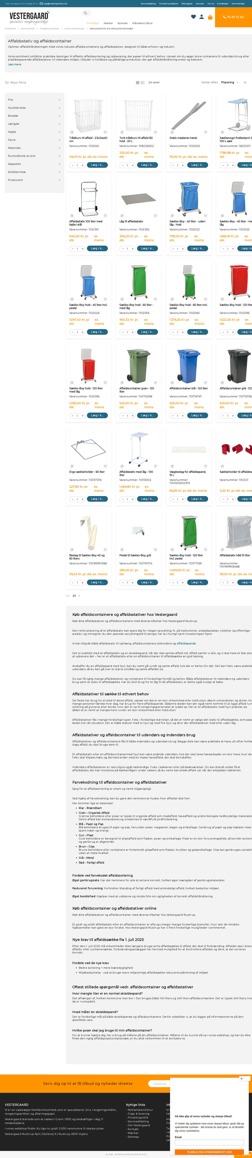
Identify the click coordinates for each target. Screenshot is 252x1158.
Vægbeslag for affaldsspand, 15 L (188, 474)
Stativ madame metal (183, 138)
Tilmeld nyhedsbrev (169, 3)
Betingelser (187, 3)
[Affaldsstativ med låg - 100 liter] (138, 450)
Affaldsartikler (74, 29)
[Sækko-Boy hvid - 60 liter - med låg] (138, 283)
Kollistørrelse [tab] (17, 172)
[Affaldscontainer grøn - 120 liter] (138, 366)
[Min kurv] (210, 17)
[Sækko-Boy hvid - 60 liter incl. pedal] (189, 283)
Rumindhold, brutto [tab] (22, 156)
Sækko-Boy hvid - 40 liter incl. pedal (88, 307)
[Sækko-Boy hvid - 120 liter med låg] (88, 366)
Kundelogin (223, 3)
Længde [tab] (13, 124)
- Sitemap (132, 1136)
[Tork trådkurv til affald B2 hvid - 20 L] (138, 116)
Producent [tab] (15, 180)
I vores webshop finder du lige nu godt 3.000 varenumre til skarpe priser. (55, 1128)
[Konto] (201, 18)
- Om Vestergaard (138, 1125)
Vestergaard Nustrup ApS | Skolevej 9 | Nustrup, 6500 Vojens (46, 1134)
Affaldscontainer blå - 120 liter (189, 389)
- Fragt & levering (138, 1113)
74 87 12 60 (235, 17)
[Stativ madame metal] (189, 116)
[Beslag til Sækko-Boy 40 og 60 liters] (88, 533)
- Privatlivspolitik (137, 1117)
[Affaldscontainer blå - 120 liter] (189, 366)
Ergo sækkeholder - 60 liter (87, 472)
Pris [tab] (10, 100)
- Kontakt (132, 1129)
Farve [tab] (12, 140)
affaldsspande (186, 644)
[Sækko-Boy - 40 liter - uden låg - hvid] (189, 199)
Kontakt (200, 3)
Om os (210, 3)
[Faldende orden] (245, 83)
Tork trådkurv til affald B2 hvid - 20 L (136, 140)
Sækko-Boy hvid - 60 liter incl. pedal (188, 307)
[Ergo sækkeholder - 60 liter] (88, 450)
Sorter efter (210, 83)
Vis (67, 596)
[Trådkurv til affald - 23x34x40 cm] (88, 116)
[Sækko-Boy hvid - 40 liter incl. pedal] (88, 283)
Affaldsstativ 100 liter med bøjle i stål (85, 224)
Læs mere (14, 65)
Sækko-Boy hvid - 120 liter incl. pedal (186, 558)
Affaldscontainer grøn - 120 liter (136, 391)
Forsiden (10, 29)
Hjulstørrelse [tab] (17, 108)
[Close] (244, 1078)
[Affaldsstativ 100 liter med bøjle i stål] (88, 199)
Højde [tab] (12, 132)
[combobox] (119, 13)
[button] (230, 83)
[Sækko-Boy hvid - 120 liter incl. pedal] (189, 533)
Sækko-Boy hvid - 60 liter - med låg (136, 307)
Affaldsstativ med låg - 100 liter (136, 474)
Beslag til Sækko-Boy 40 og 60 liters (87, 558)
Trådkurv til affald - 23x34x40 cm (88, 140)
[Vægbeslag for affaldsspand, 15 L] (189, 450)
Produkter (28, 29)
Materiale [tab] (14, 148)
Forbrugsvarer (49, 29)
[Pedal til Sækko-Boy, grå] (138, 533)
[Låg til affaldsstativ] (138, 199)
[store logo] (30, 17)
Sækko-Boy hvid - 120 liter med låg (86, 391)
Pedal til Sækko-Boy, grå (135, 556)
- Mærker (132, 1133)
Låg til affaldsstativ (131, 222)
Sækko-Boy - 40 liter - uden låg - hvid (187, 224)
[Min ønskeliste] (193, 17)
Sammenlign (238, 3)
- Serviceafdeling (137, 1121)
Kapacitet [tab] (14, 164)
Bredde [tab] (13, 116)
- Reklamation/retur (139, 1109)
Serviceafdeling (148, 3)
